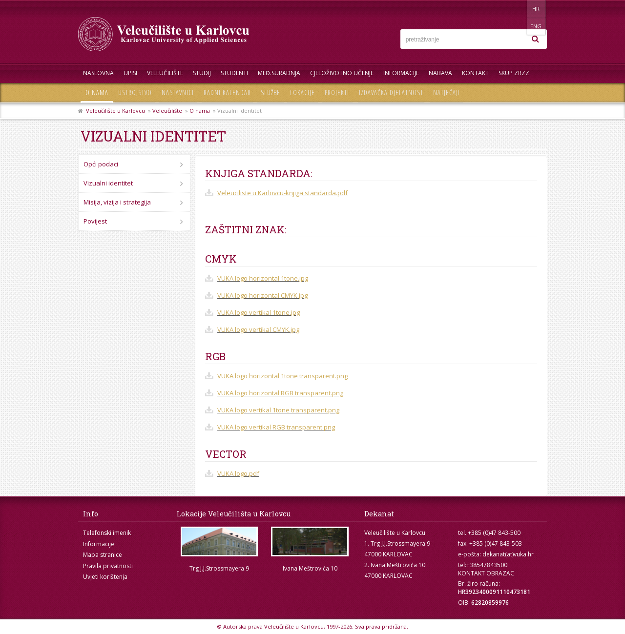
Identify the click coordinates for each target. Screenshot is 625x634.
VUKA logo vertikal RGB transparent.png (276, 427)
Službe (270, 92)
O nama (96, 92)
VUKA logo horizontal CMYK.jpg (262, 295)
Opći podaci (100, 164)
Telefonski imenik (107, 533)
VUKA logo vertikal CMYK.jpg (258, 329)
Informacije (401, 73)
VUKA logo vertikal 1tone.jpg (258, 312)
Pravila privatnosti (108, 566)
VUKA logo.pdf (238, 473)
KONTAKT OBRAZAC (486, 573)
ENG (536, 8)
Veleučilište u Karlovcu (115, 110)
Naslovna (98, 73)
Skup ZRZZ (514, 73)
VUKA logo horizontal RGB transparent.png (280, 393)
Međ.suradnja (279, 73)
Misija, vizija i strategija (117, 202)
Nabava (440, 73)
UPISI (130, 73)
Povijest (95, 221)
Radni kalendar (227, 92)
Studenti (234, 73)
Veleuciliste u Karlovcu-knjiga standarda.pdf (282, 192)
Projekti (337, 92)
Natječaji (446, 92)
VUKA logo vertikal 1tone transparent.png (278, 410)
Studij (202, 73)
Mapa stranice (102, 555)
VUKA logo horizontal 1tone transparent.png (282, 375)
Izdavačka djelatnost (391, 92)
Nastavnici (178, 92)
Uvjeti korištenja (105, 577)
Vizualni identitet (108, 183)
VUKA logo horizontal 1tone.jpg (262, 278)
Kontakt (475, 73)
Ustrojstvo (135, 92)
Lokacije (302, 92)
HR (517, 8)
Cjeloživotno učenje (342, 73)
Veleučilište (165, 73)
